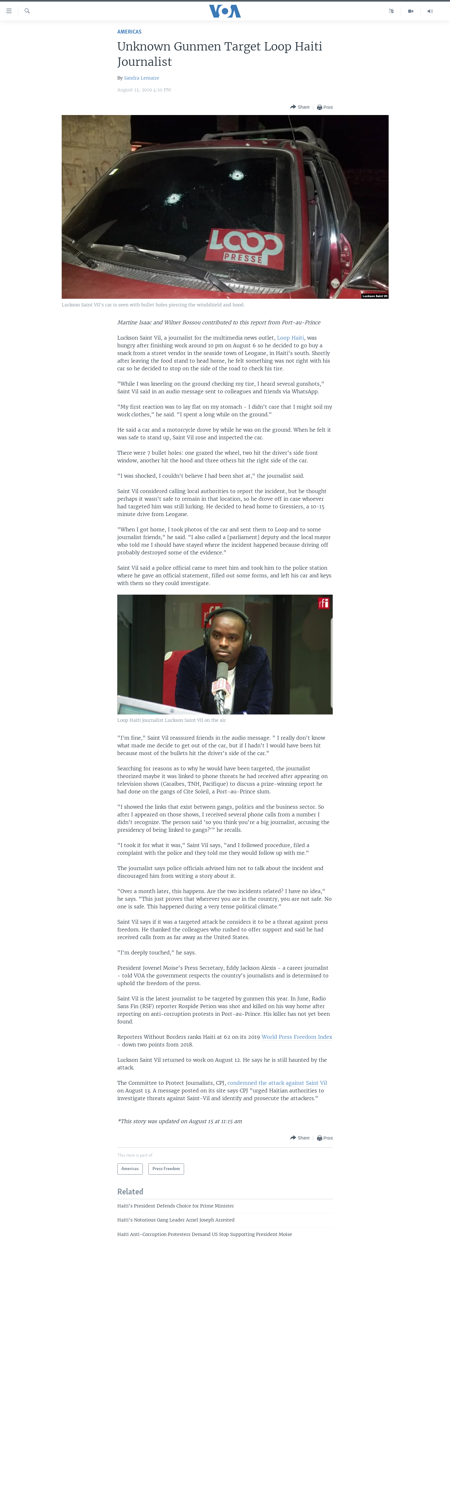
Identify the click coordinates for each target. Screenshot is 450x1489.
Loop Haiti (290, 338)
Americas (129, 32)
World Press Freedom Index (297, 1037)
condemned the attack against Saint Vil (277, 1083)
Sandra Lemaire (141, 78)
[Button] (299, 107)
